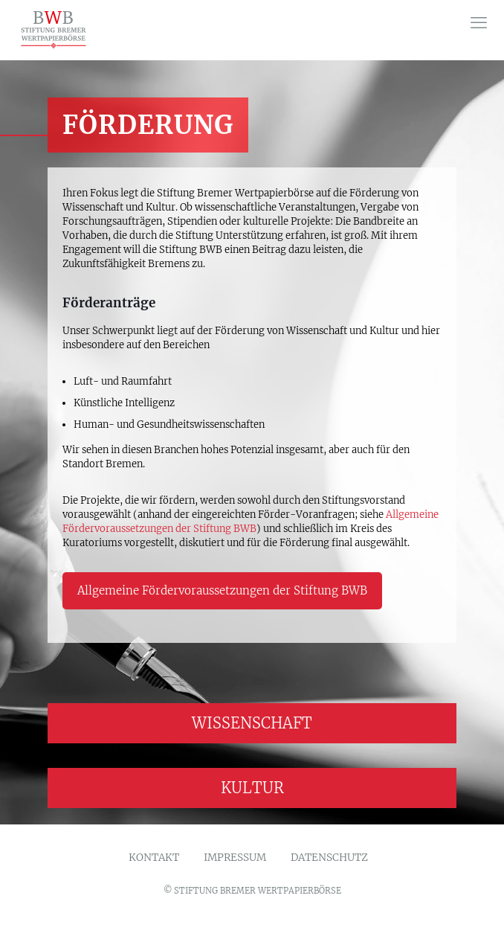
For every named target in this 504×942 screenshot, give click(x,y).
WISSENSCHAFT (252, 723)
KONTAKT (154, 858)
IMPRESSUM (235, 858)
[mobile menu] (478, 22)
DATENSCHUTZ (329, 858)
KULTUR (252, 787)
